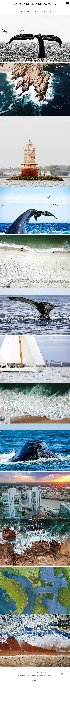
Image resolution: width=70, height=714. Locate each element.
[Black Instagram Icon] (35, 681)
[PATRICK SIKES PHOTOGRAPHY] (36, 4)
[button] (67, 3)
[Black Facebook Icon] (32, 681)
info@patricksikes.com (29, 673)
